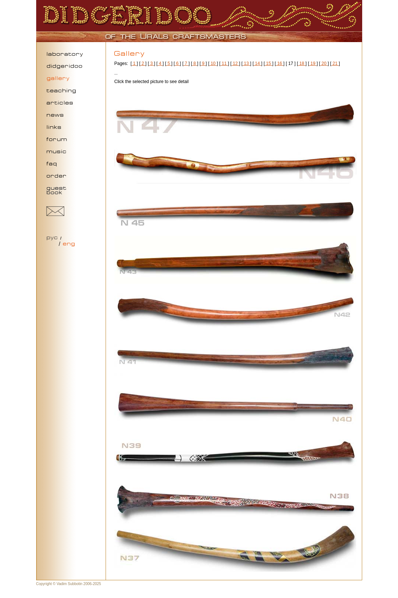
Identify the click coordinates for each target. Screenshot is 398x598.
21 (335, 63)
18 (301, 63)
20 (323, 63)
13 (246, 63)
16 (279, 63)
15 (268, 63)
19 (312, 63)
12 (235, 63)
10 (213, 63)
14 (257, 63)
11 (224, 63)
